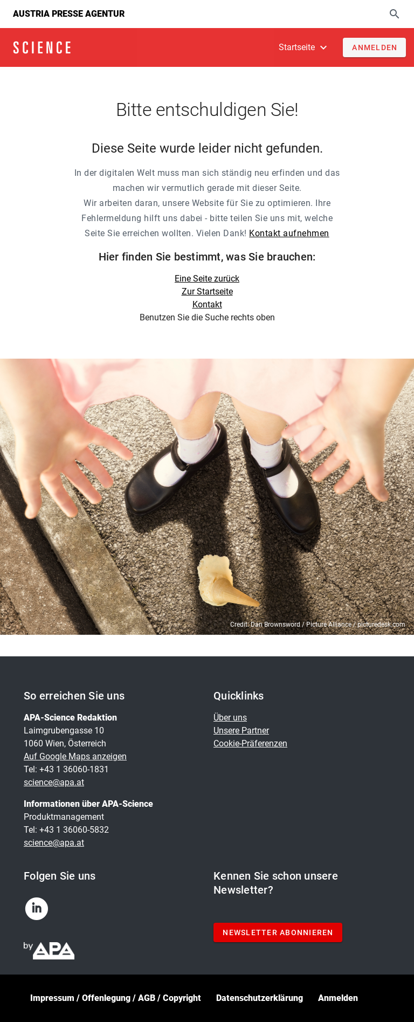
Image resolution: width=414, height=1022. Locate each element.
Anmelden (338, 998)
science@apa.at (54, 782)
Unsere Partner (241, 730)
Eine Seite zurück (207, 278)
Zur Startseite (207, 291)
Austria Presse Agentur (69, 14)
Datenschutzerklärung (259, 998)
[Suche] (394, 14)
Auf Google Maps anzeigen (75, 756)
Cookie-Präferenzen (250, 743)
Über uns (230, 717)
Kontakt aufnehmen (289, 233)
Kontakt (207, 304)
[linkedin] (41, 912)
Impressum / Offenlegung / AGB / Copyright (115, 998)
